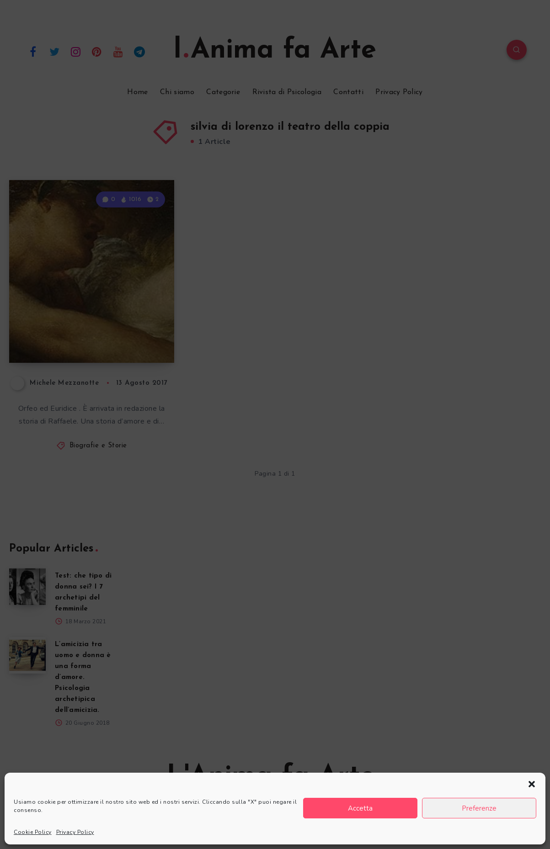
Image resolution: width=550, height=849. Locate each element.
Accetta (360, 808)
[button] (531, 784)
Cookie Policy (33, 832)
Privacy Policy (75, 832)
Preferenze (479, 808)
